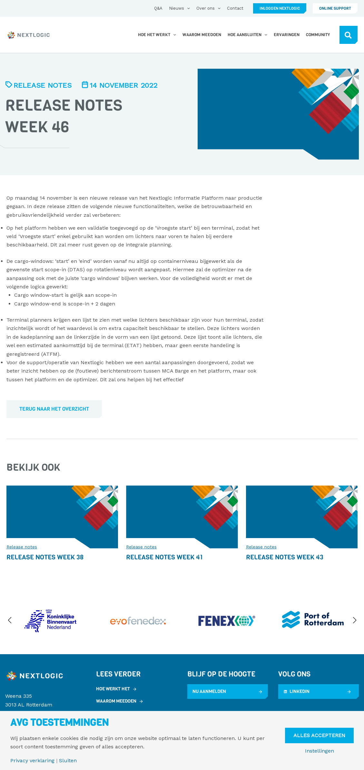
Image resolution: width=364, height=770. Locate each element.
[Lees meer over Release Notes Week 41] (182, 517)
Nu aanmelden (209, 691)
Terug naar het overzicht (54, 408)
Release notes (43, 85)
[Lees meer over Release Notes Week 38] (62, 517)
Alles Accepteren (319, 735)
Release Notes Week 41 (164, 557)
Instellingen (319, 751)
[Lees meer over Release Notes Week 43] (302, 517)
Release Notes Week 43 (284, 557)
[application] (187, 8)
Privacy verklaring (32, 760)
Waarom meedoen (116, 701)
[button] (279, 8)
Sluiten (68, 760)
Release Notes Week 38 (45, 557)
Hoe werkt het (113, 689)
